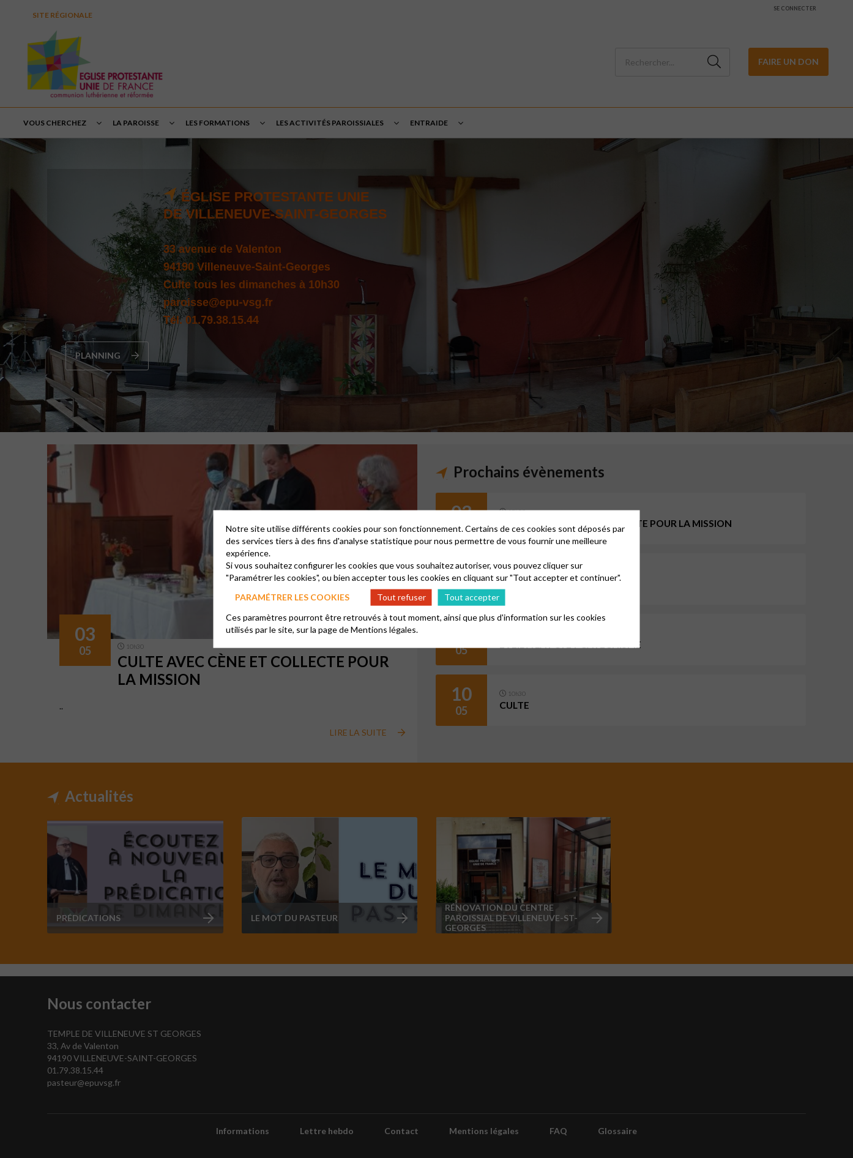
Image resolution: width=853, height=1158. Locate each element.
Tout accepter (471, 597)
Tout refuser (401, 597)
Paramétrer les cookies (292, 597)
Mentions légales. (384, 629)
